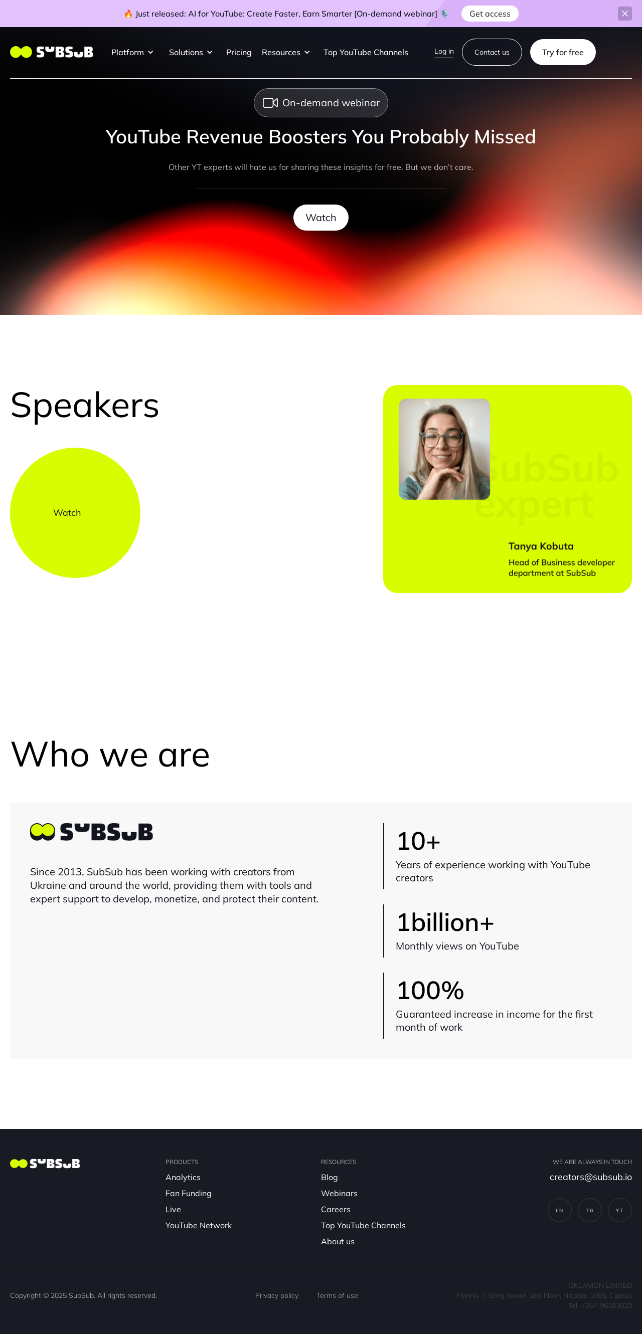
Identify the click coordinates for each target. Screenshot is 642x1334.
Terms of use (337, 1295)
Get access (490, 14)
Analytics (183, 1177)
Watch (321, 217)
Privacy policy (276, 1295)
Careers (336, 1209)
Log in (444, 51)
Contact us (492, 52)
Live (173, 1209)
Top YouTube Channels (366, 52)
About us (338, 1241)
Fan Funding (189, 1193)
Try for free (563, 52)
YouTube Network (199, 1225)
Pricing (239, 52)
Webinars (339, 1193)
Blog (329, 1177)
